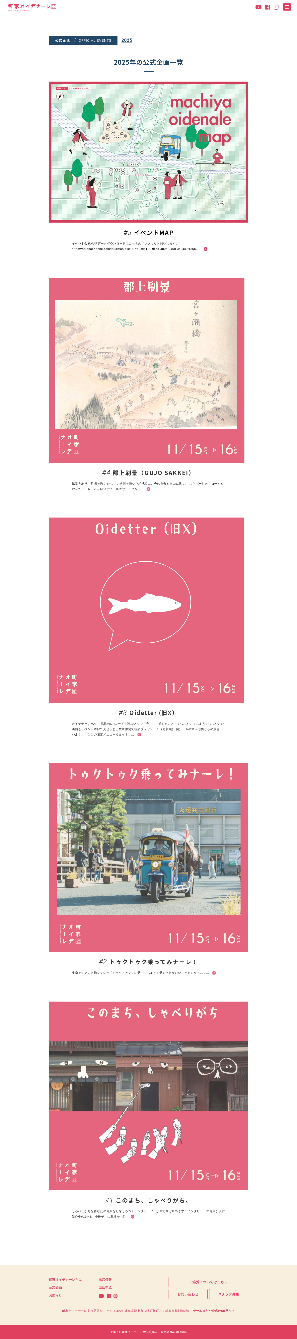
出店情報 (105, 1279)
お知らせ (55, 1295)
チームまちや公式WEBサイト (214, 1310)
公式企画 (55, 1287)
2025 (126, 40)
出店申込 (105, 1287)
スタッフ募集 (228, 1294)
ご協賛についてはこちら (208, 1282)
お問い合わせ (188, 1294)
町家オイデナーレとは (65, 1279)
